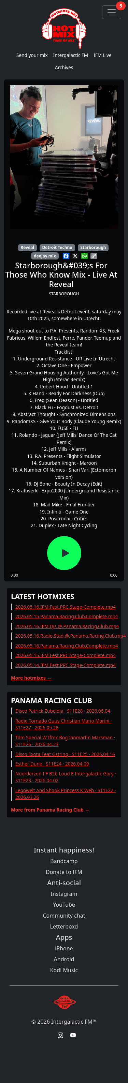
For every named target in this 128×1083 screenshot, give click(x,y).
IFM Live (103, 55)
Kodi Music (64, 970)
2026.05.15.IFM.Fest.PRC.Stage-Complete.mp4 (65, 655)
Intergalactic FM (70, 55)
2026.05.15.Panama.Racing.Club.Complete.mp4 (66, 616)
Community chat (64, 915)
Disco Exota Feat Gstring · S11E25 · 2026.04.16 (65, 754)
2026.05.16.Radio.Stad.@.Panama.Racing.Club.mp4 (70, 636)
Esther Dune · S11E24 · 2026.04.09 (52, 763)
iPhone (64, 948)
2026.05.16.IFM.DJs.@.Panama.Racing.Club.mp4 (67, 626)
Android (64, 959)
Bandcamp (64, 861)
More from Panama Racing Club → (50, 809)
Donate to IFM (64, 872)
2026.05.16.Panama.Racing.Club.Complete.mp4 (66, 645)
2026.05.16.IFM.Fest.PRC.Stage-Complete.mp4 (65, 607)
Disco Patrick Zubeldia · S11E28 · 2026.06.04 (62, 711)
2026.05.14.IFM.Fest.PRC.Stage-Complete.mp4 (65, 665)
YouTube (64, 904)
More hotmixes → (31, 677)
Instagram (64, 893)
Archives (64, 67)
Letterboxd (64, 926)
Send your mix (32, 55)
